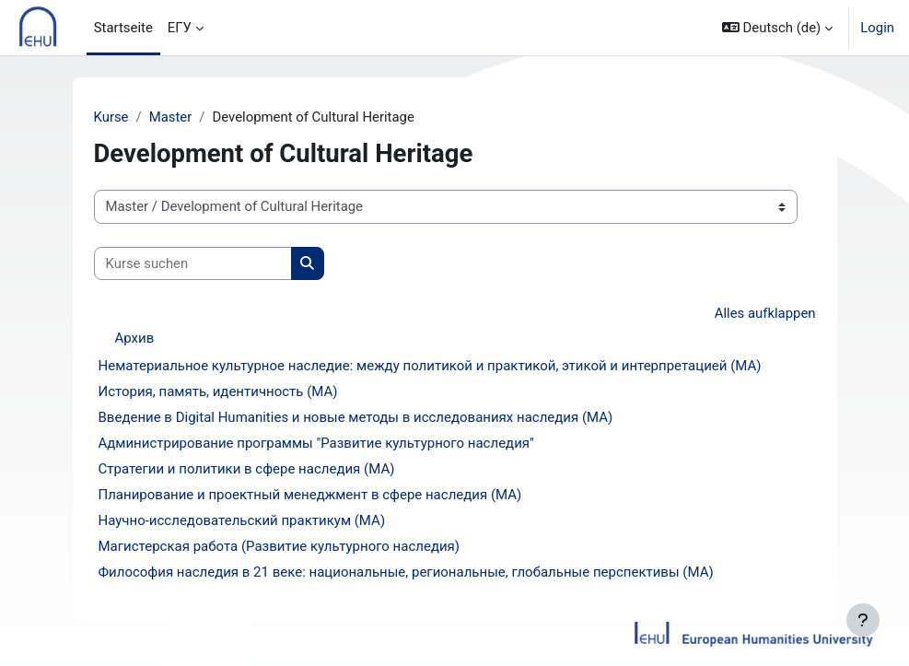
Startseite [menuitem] (123, 27)
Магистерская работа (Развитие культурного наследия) (279, 546)
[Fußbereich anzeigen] (863, 620)
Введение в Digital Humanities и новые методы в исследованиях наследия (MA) (356, 417)
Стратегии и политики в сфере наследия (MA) (247, 469)
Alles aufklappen (765, 313)
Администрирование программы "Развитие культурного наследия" (316, 443)
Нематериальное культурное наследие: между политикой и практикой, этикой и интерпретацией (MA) (430, 365)
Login (877, 27)
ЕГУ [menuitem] (180, 27)
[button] (777, 27)
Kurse (111, 117)
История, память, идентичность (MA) (218, 391)
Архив (135, 338)
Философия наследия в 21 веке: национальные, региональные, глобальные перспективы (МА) (406, 572)
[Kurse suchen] (193, 263)
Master (170, 117)
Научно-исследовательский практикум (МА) (242, 520)
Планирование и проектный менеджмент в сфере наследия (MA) (310, 494)
